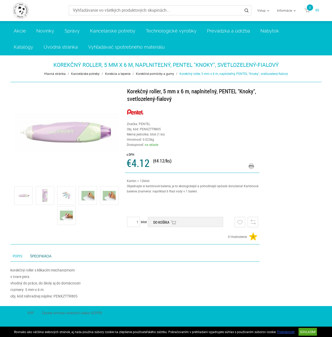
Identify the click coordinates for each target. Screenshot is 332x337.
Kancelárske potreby (112, 31)
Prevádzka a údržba (228, 31)
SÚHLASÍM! (308, 332)
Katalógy (23, 47)
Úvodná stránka (61, 47)
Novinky (45, 31)
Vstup (261, 10)
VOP (30, 312)
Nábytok (269, 31)
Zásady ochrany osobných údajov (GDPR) (72, 312)
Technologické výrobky (171, 31)
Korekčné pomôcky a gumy (155, 74)
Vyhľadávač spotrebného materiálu (126, 47)
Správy (72, 31)
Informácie (284, 10)
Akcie (20, 31)
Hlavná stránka (55, 74)
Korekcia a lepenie (117, 74)
